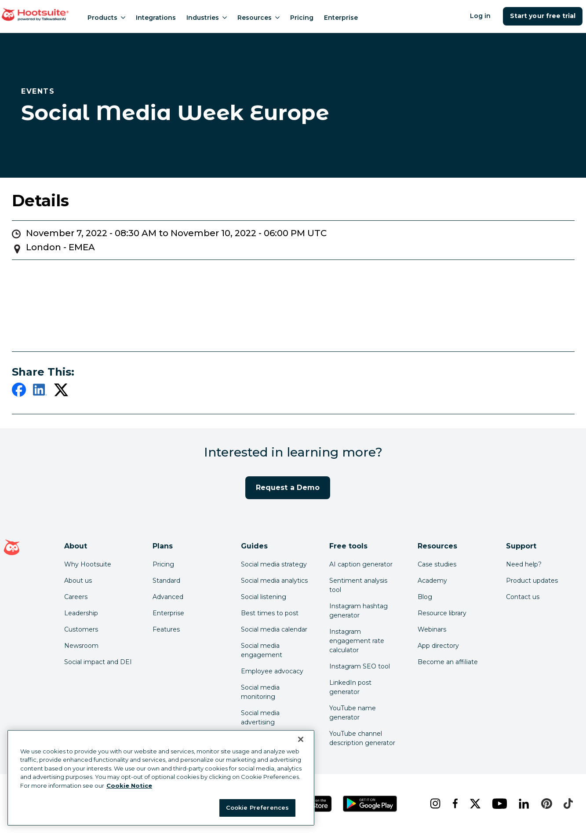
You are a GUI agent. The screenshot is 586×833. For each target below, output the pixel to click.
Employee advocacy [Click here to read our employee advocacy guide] (272, 671)
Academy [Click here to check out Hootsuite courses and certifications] (432, 581)
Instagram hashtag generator (358, 610)
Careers (75, 597)
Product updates (532, 581)
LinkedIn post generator (350, 687)
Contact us (522, 597)
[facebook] (19, 391)
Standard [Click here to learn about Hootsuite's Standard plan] (166, 581)
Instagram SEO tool (359, 666)
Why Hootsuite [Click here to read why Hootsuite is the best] (87, 564)
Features (166, 629)
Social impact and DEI (98, 662)
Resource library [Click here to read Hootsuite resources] (442, 613)
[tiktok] (567, 803)
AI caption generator (361, 564)
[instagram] (434, 803)
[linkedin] (40, 391)
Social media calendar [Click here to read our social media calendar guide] (274, 629)
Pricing (301, 18)
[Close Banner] (300, 739)
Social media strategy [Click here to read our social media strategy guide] (274, 564)
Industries (206, 18)
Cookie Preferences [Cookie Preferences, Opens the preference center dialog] (257, 807)
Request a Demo (288, 487)
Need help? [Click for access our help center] (524, 564)
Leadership (81, 613)
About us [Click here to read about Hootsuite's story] (78, 581)
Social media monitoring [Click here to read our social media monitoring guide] (260, 692)
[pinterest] (545, 803)
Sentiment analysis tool (358, 585)
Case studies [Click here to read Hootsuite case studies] (437, 564)
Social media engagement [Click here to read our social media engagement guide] (261, 650)
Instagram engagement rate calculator (356, 641)
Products (106, 18)
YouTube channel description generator (362, 738)
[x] (474, 803)
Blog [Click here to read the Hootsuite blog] (425, 597)
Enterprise (341, 18)
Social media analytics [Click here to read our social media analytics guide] (274, 581)
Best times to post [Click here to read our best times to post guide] (269, 613)
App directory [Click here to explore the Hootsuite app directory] (438, 646)
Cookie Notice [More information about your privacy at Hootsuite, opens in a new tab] (129, 785)
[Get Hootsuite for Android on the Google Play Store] (370, 804)
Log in (480, 16)
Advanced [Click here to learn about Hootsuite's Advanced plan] (168, 597)
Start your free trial (542, 16)
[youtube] (498, 803)
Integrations (156, 18)
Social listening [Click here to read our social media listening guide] (263, 597)
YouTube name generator (352, 712)
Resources (258, 18)
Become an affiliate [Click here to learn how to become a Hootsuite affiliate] (448, 662)
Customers (81, 629)
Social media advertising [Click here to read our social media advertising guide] (260, 717)
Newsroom (81, 646)
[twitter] (61, 391)
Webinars (432, 629)
